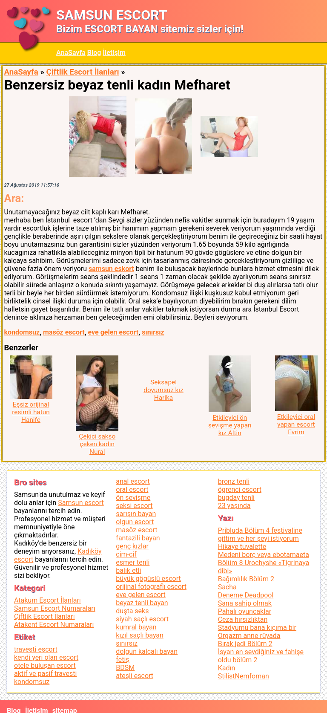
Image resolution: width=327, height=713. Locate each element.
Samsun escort (80, 503)
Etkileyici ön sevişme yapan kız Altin (229, 425)
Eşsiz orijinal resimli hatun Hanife (30, 412)
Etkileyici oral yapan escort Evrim (296, 424)
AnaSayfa (71, 53)
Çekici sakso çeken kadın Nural (97, 444)
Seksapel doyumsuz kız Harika (163, 389)
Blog (94, 53)
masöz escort (64, 332)
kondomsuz (22, 332)
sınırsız (153, 332)
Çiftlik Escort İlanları (82, 72)
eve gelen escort (113, 332)
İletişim (114, 53)
